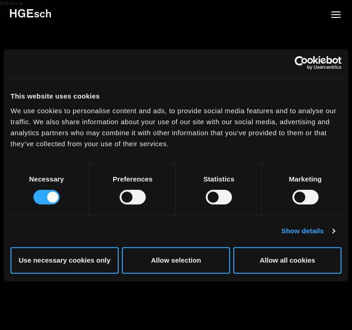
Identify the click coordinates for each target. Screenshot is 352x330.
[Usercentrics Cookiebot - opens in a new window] (301, 63)
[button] (336, 15)
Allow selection (176, 260)
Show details (302, 231)
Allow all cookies (287, 260)
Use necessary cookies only (64, 260)
